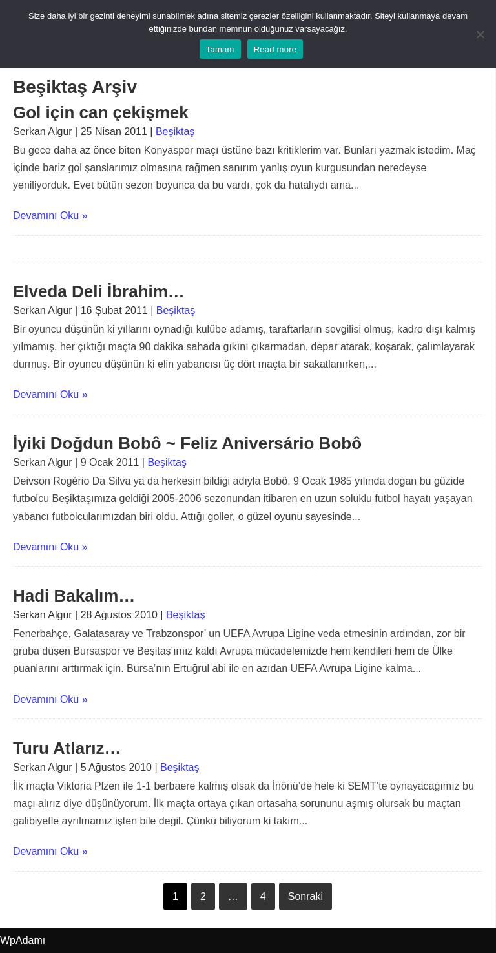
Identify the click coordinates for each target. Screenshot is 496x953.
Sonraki (305, 896)
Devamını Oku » (50, 215)
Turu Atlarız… (67, 748)
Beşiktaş (175, 131)
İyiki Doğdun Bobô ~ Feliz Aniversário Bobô (187, 443)
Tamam (220, 49)
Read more (275, 49)
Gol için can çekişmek (101, 112)
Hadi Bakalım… (74, 595)
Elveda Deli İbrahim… (99, 291)
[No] (479, 34)
